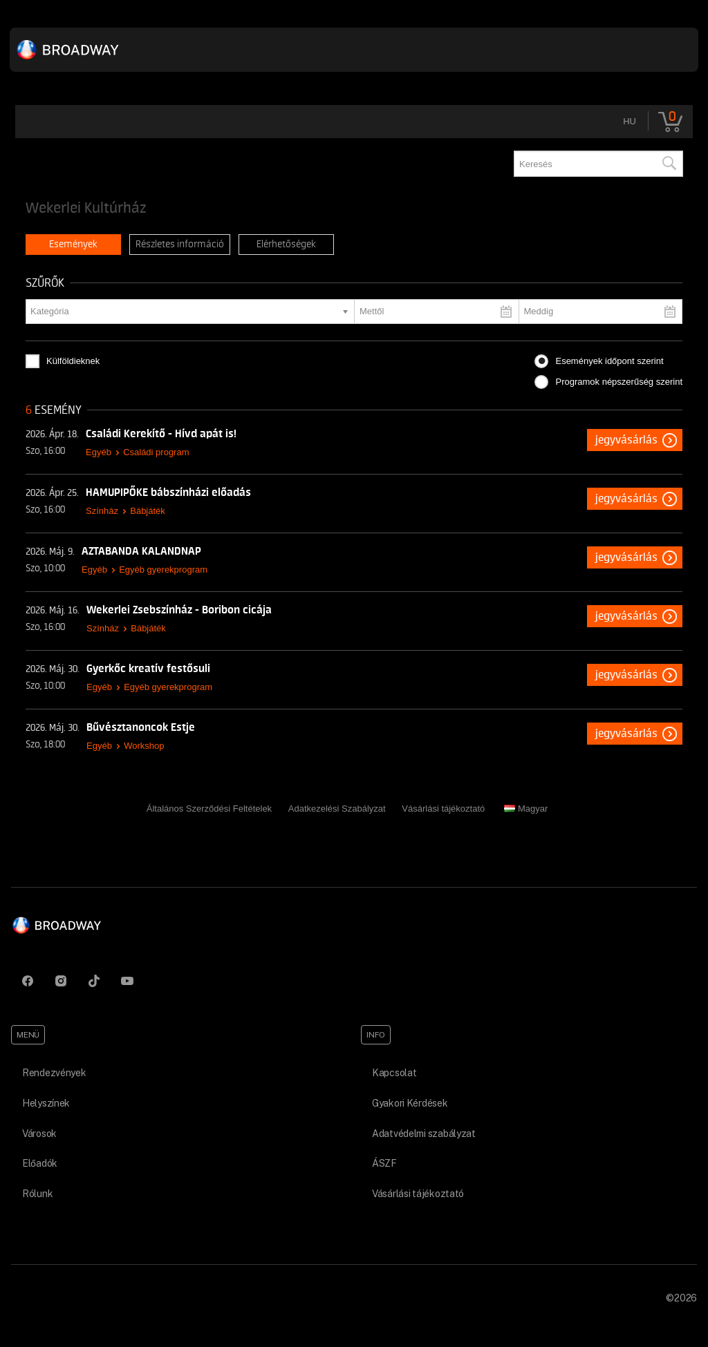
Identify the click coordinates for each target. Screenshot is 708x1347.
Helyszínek (46, 1103)
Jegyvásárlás (626, 440)
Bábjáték (147, 511)
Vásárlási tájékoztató (443, 808)
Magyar (526, 808)
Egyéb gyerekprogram (163, 569)
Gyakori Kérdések (410, 1103)
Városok (39, 1133)
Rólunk (37, 1193)
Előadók (39, 1163)
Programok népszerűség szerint (618, 381)
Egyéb (98, 452)
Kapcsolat (394, 1072)
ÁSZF (384, 1163)
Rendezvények (54, 1072)
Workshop (144, 746)
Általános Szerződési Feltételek (209, 808)
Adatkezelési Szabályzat (337, 808)
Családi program (156, 452)
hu (629, 121)
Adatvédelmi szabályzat (424, 1133)
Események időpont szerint (609, 361)
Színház (102, 511)
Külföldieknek (73, 361)
